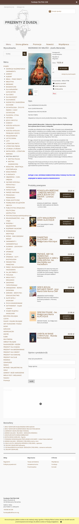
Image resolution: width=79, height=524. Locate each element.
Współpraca (55, 462)
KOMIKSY (9, 123)
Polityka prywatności (9, 464)
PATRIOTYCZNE (11, 190)
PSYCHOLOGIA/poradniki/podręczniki (18, 216)
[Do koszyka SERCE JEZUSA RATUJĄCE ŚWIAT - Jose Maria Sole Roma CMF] (69, 291)
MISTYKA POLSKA (14, 159)
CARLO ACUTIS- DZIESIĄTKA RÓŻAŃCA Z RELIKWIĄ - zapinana (23, 443)
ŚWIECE (6, 365)
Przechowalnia (31, 467)
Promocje (6, 380)
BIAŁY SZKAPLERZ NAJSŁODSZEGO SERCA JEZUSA (19, 427)
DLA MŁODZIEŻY (11, 97)
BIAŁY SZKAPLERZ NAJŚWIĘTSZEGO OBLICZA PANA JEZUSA (22, 429)
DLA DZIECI (10, 95)
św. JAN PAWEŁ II (11, 272)
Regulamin (6, 462)
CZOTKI (6, 319)
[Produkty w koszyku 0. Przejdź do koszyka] (55, 11)
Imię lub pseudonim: (35, 359)
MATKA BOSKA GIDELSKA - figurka (15, 437)
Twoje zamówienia (33, 462)
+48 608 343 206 (8, 510)
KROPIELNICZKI (8, 331)
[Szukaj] (25, 54)
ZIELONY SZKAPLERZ (12, 449)
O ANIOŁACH (10, 174)
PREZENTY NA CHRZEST (11, 352)
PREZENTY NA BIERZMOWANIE (13, 350)
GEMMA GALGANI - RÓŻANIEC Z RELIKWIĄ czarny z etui (21, 441)
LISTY (8, 141)
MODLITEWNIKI (11, 172)
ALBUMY (9, 76)
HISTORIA (9, 118)
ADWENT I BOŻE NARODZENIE (13, 373)
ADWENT (9, 74)
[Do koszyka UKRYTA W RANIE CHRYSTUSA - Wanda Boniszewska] (69, 337)
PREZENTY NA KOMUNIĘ (11, 355)
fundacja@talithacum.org (11, 512)
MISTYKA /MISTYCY (12, 156)
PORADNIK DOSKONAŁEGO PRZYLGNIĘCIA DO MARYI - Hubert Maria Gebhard (28, 439)
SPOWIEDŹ (9, 252)
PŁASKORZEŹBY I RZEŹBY (11, 344)
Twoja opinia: (32, 366)
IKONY (5, 326)
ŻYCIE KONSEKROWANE (14, 303)
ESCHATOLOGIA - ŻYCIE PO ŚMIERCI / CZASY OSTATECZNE (15, 110)
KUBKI (5, 337)
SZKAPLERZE (7, 362)
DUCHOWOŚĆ (10, 100)
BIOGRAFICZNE (11, 87)
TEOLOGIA (9, 275)
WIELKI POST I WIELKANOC (12, 375)
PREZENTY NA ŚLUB (10, 357)
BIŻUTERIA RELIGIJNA (10, 316)
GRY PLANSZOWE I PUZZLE (12, 324)
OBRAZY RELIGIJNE (9, 342)
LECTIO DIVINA (11, 138)
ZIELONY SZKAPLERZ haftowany (15, 445)
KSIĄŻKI (6, 66)
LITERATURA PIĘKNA (13, 146)
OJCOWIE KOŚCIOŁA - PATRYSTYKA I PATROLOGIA (13, 184)
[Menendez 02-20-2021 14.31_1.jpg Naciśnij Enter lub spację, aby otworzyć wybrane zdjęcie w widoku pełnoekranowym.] (39, 69)
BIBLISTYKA (10, 82)
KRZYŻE (6, 334)
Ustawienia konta (32, 464)
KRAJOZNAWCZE (11, 136)
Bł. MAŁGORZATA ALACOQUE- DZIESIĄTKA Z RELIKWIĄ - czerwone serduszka (29, 447)
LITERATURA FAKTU (12, 143)
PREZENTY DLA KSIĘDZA (11, 347)
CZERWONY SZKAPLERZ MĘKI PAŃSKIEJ (17, 431)
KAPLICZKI (6, 329)
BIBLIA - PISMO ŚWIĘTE (14, 79)
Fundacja (54, 464)
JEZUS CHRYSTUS (12, 120)
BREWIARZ (9, 84)
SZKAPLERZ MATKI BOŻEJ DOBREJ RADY (16, 435)
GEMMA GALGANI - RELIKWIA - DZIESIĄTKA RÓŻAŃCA (21, 433)
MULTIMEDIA (7, 339)
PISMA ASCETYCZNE (13, 200)
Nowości (6, 378)
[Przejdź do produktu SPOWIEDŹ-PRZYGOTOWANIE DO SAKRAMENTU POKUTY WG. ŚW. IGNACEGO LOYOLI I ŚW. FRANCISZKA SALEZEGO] (39, 413)
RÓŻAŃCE (6, 360)
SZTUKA (8, 254)
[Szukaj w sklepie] (13, 54)
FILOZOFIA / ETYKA (12, 115)
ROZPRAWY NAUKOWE (13, 228)
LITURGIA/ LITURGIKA (13, 149)
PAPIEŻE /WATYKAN (12, 192)
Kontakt (54, 467)
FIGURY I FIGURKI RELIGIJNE (12, 321)
